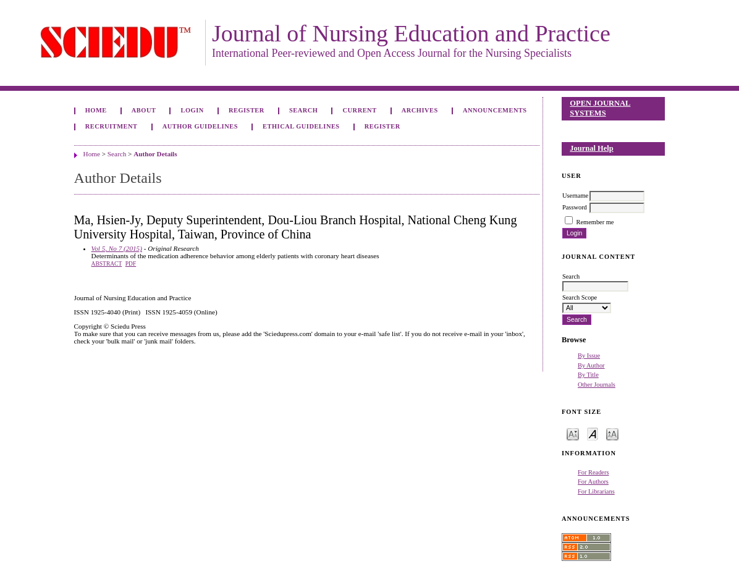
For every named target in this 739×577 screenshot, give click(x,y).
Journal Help (591, 148)
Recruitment (111, 126)
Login (192, 110)
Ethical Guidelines (301, 126)
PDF (130, 264)
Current (360, 110)
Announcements (495, 110)
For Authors (593, 481)
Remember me (595, 222)
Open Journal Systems (600, 108)
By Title (588, 374)
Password (574, 207)
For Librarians (596, 491)
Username (575, 195)
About (144, 110)
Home (96, 110)
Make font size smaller (573, 433)
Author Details (155, 154)
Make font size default (592, 433)
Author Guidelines (200, 126)
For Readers (593, 472)
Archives (420, 110)
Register (246, 110)
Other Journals (596, 384)
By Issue (589, 355)
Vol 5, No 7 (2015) (116, 248)
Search (303, 110)
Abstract (106, 264)
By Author (591, 365)
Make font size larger (612, 433)
